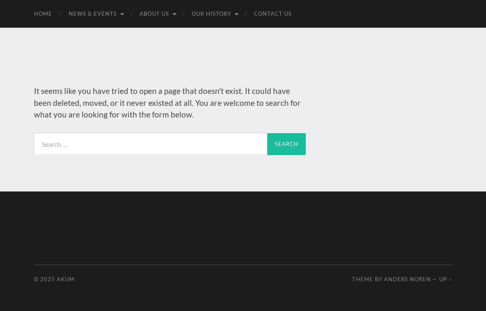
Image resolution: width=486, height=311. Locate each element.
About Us (154, 13)
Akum (66, 279)
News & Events (93, 13)
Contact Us (273, 13)
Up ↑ (445, 279)
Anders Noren (407, 279)
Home (43, 13)
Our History (211, 13)
